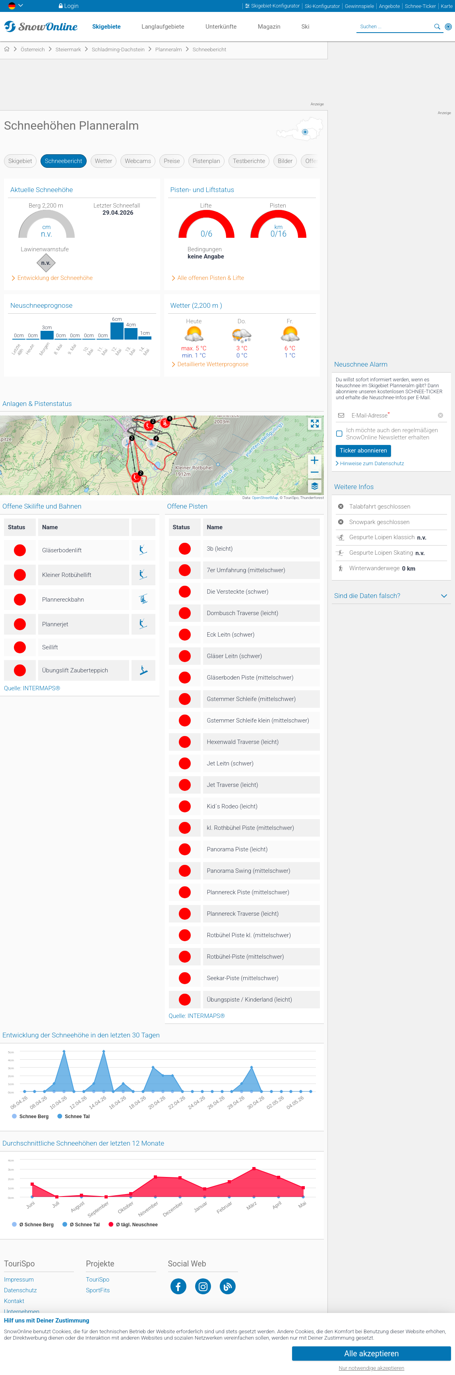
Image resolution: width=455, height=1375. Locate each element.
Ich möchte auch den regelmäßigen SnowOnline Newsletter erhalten (392, 434)
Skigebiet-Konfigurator (275, 6)
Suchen (437, 26)
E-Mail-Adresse (370, 415)
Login (71, 6)
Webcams (138, 161)
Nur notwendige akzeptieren (372, 1368)
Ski (305, 26)
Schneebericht (63, 161)
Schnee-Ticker (420, 6)
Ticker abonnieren (363, 450)
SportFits (98, 1290)
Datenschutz (20, 1290)
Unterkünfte (220, 26)
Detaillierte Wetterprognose (213, 364)
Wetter (103, 161)
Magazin (269, 26)
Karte (447, 6)
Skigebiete (106, 26)
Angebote (389, 6)
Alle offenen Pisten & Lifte (211, 278)
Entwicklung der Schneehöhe (55, 278)
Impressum (19, 1279)
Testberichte (249, 161)
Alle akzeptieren (371, 1353)
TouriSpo (97, 1279)
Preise (172, 161)
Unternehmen (21, 1311)
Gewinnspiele (359, 6)
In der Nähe (448, 26)
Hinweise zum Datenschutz (372, 463)
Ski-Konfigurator (322, 6)
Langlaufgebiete (162, 26)
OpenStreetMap (265, 497)
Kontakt (14, 1301)
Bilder (285, 161)
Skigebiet (20, 161)
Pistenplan (206, 161)
